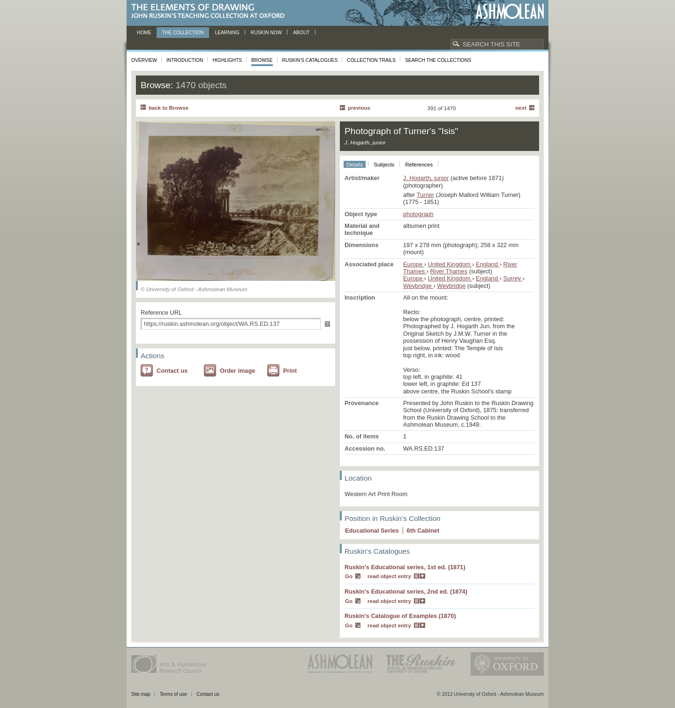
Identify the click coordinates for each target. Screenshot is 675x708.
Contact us (172, 370)
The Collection (183, 32)
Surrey (512, 278)
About (301, 32)
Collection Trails (371, 60)
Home (144, 32)
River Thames (448, 271)
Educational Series (372, 530)
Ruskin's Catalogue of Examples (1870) (400, 615)
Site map (140, 694)
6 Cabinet (423, 530)
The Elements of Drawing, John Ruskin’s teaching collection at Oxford (210, 11)
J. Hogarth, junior (426, 177)
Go (348, 576)
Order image (237, 370)
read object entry (389, 576)
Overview (144, 60)
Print (290, 370)
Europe (413, 264)
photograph (418, 214)
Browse (262, 60)
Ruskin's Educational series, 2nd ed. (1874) (406, 591)
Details (354, 164)
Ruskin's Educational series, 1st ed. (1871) (405, 567)
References (419, 164)
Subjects (384, 164)
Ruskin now (266, 32)
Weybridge (418, 285)
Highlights (227, 60)
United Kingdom (450, 264)
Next (520, 108)
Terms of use (173, 694)
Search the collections (438, 60)
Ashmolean (510, 11)
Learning (227, 32)
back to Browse (168, 108)
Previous (359, 108)
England (488, 264)
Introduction (184, 60)
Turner (425, 194)
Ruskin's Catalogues (310, 60)
